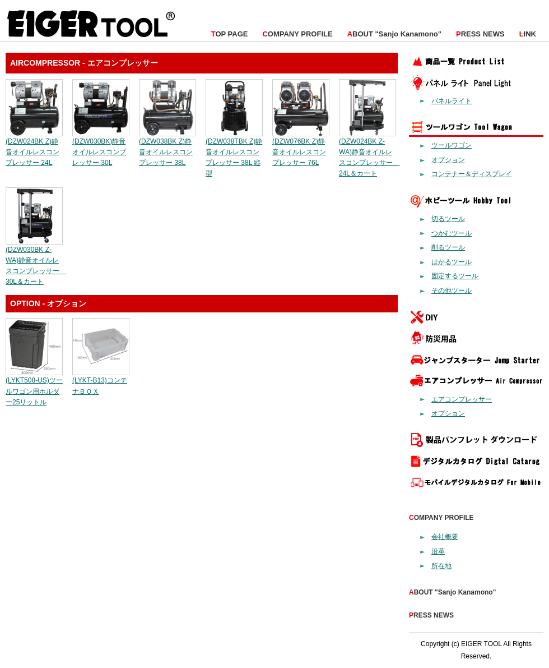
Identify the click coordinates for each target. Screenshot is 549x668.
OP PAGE (229, 34)
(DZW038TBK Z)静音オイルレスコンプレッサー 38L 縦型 (234, 152)
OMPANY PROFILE (297, 34)
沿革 (438, 551)
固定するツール (454, 276)
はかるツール (451, 262)
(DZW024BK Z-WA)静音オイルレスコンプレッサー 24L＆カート (369, 152)
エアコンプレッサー (461, 399)
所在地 (441, 566)
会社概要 (444, 537)
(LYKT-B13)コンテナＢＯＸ (100, 380)
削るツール (448, 247)
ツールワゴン (451, 145)
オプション (448, 160)
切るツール (448, 219)
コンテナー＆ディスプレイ (471, 174)
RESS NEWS (480, 34)
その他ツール (451, 290)
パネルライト (451, 101)
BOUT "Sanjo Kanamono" (394, 34)
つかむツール (451, 233)
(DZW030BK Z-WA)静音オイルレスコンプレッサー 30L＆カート (36, 259)
